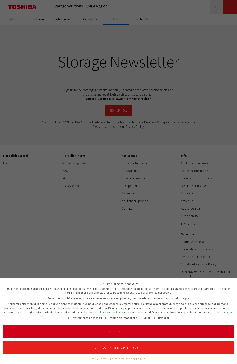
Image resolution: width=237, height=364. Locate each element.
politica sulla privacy (110, 309)
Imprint (141, 355)
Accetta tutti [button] (118, 329)
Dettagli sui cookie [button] (101, 355)
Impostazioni (224, 309)
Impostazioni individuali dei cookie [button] (118, 345)
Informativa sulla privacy (124, 355)
